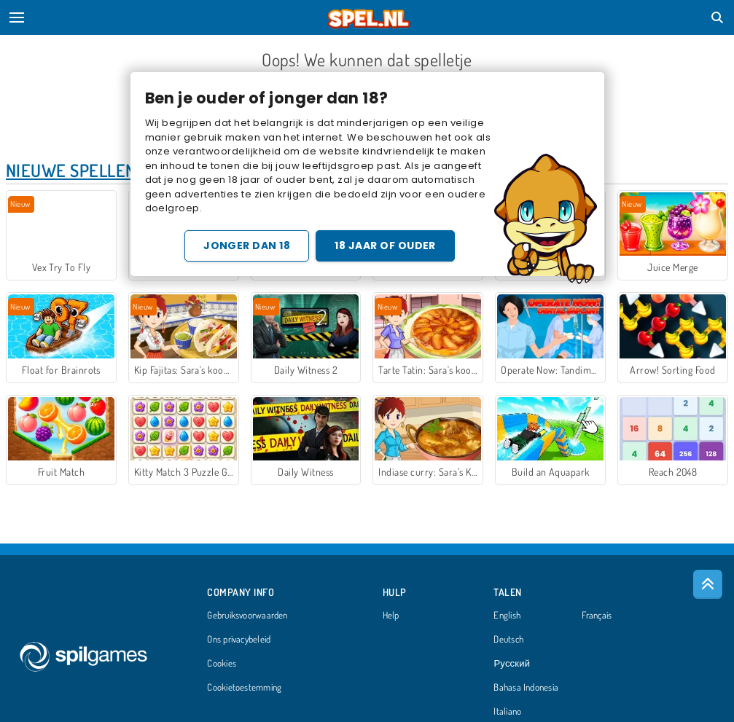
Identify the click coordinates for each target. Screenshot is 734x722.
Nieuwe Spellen (71, 170)
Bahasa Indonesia (525, 688)
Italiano (507, 712)
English (506, 616)
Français (597, 616)
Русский (511, 664)
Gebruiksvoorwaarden (247, 616)
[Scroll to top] (707, 584)
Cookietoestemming (244, 688)
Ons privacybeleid (238, 640)
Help (391, 616)
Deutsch (508, 640)
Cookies (221, 664)
